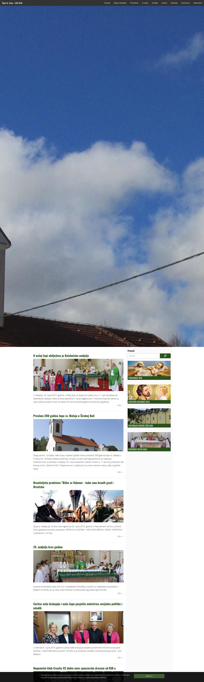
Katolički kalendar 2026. (139, 401)
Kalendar (174, 3)
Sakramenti (197, 3)
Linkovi (164, 3)
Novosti (107, 3)
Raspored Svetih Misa (138, 449)
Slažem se (149, 676)
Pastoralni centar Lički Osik (141, 425)
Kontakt (155, 3)
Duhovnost (185, 3)
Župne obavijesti (120, 3)
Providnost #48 (135, 378)
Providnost (134, 3)
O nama (145, 3)
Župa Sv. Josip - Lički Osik (12, 3)
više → (120, 405)
